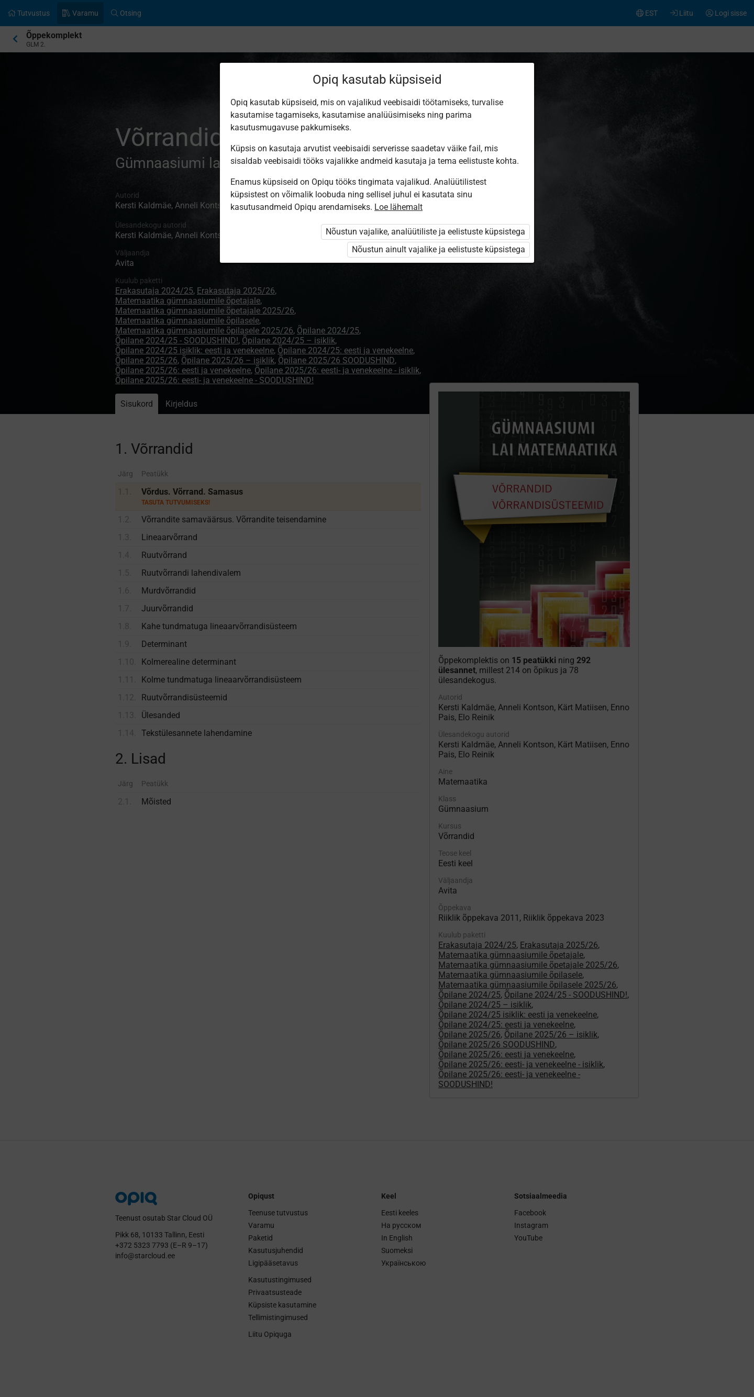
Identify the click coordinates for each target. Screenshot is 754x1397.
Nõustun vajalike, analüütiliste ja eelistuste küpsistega (425, 232)
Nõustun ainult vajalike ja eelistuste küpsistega (438, 249)
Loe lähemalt (398, 207)
